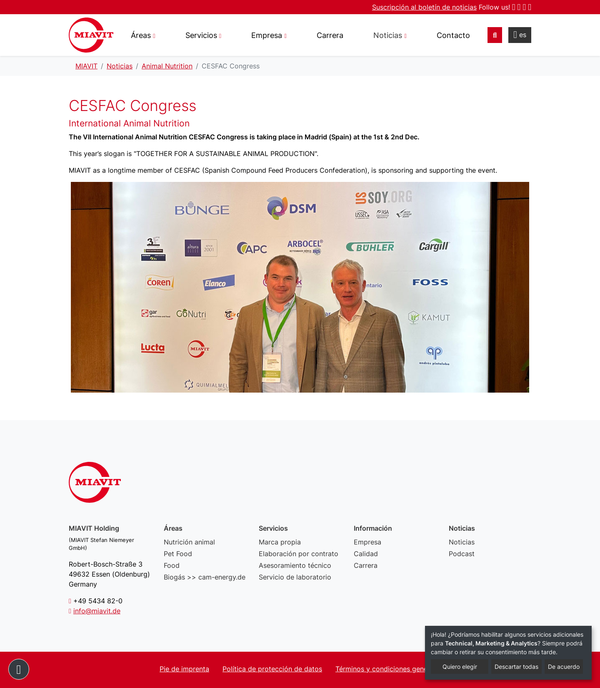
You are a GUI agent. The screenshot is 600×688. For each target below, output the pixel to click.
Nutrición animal (189, 542)
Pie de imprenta (184, 669)
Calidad (366, 553)
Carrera (330, 35)
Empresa (367, 542)
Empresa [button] (266, 35)
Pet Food (178, 553)
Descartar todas (516, 666)
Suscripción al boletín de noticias (424, 7)
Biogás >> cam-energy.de (204, 577)
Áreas (141, 35)
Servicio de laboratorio (295, 577)
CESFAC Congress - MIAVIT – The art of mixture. (91, 35)
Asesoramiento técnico (295, 565)
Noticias (462, 542)
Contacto (453, 35)
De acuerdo (564, 666)
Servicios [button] (201, 35)
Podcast (462, 553)
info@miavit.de (96, 611)
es (519, 34)
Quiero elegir (459, 666)
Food (172, 565)
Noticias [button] (387, 35)
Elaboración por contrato (298, 553)
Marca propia (280, 542)
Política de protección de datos (272, 669)
